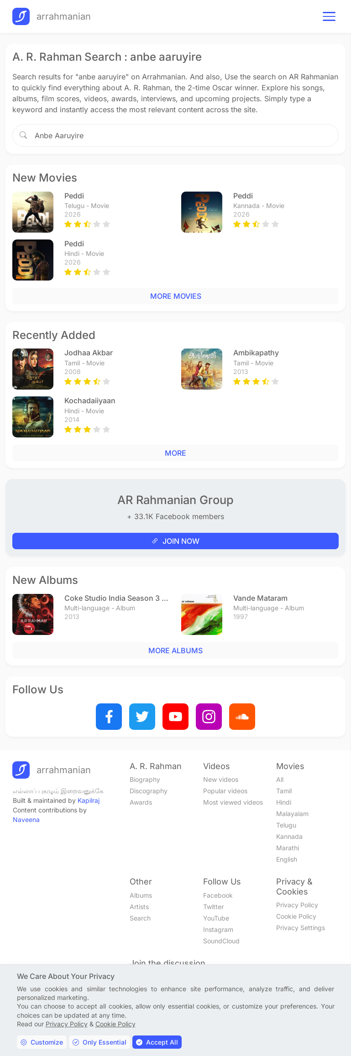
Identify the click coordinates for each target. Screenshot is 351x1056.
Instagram (218, 929)
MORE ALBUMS (175, 650)
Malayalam (292, 813)
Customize (42, 1042)
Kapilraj (89, 800)
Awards (141, 802)
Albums (141, 895)
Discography (149, 791)
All (279, 779)
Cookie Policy (296, 916)
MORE (175, 453)
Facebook (218, 895)
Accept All (157, 1042)
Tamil (284, 791)
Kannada (289, 836)
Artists (139, 906)
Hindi (283, 802)
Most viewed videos (233, 802)
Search (140, 918)
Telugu (286, 825)
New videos (220, 779)
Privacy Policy (297, 905)
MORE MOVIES (175, 296)
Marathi (287, 848)
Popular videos (225, 791)
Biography (145, 779)
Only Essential (99, 1042)
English (286, 859)
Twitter (213, 906)
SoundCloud (221, 941)
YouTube (216, 918)
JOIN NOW (175, 541)
